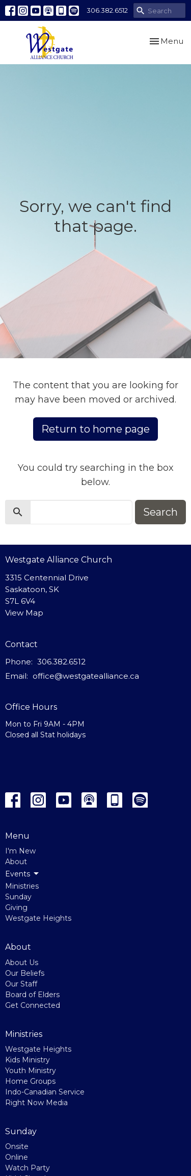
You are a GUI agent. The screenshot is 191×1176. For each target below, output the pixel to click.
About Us (21, 962)
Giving (16, 907)
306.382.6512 (107, 10)
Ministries (22, 886)
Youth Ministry (30, 1070)
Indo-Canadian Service (45, 1092)
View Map (24, 613)
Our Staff (21, 983)
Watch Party (27, 1167)
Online (16, 1157)
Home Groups (30, 1081)
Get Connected (32, 1005)
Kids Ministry (27, 1059)
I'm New (20, 851)
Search (160, 512)
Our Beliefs (24, 973)
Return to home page (95, 429)
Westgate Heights (38, 918)
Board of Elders (32, 994)
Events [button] (22, 874)
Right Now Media (36, 1102)
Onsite (17, 1146)
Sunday (18, 896)
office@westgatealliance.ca (86, 676)
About (16, 861)
